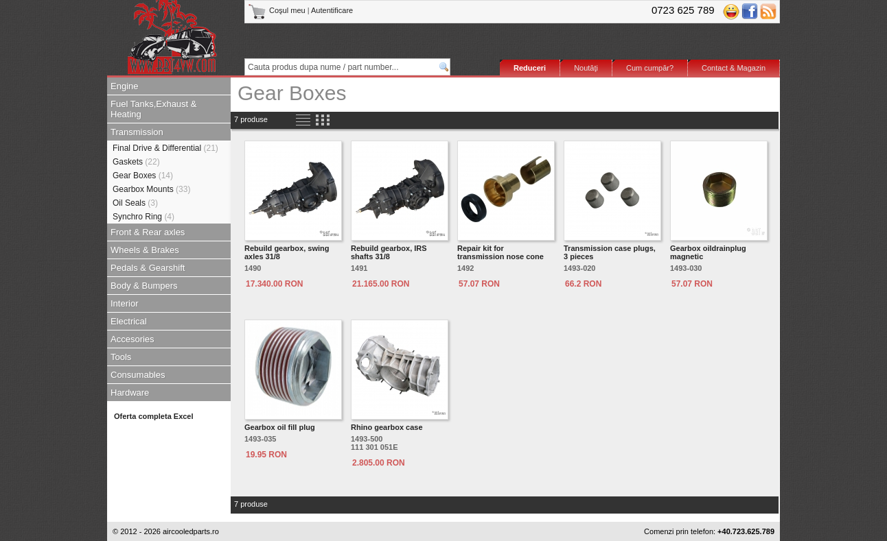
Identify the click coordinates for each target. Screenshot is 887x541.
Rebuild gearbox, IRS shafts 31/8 (389, 252)
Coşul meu (278, 10)
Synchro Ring (143, 216)
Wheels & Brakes (145, 250)
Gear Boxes (143, 175)
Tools (121, 357)
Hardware (130, 392)
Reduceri (530, 68)
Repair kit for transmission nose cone (500, 252)
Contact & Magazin (733, 68)
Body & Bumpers (144, 285)
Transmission (137, 132)
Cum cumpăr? (649, 68)
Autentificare (332, 10)
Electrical (129, 321)
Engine (124, 86)
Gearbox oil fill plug (279, 427)
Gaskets (136, 162)
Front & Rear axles (148, 232)
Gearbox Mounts (151, 189)
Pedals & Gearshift (148, 268)
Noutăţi (586, 68)
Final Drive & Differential (165, 148)
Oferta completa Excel (154, 416)
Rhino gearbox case (387, 427)
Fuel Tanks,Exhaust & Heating (154, 109)
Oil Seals (135, 203)
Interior (124, 303)
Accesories (132, 339)
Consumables (138, 375)
